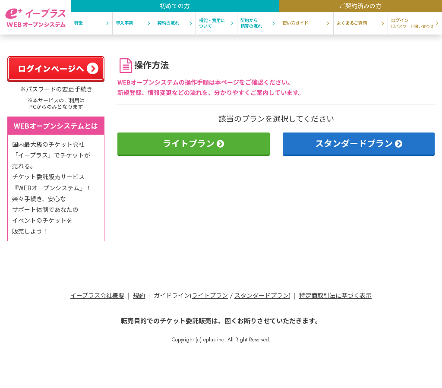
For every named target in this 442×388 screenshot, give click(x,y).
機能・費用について (212, 23)
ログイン (412, 23)
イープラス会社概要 (97, 295)
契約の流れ (168, 22)
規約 (139, 295)
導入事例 (124, 22)
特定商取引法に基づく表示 (335, 295)
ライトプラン (193, 143)
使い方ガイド (295, 22)
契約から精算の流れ (251, 23)
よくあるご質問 (352, 22)
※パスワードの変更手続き (56, 89)
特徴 (78, 22)
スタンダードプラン (358, 143)
